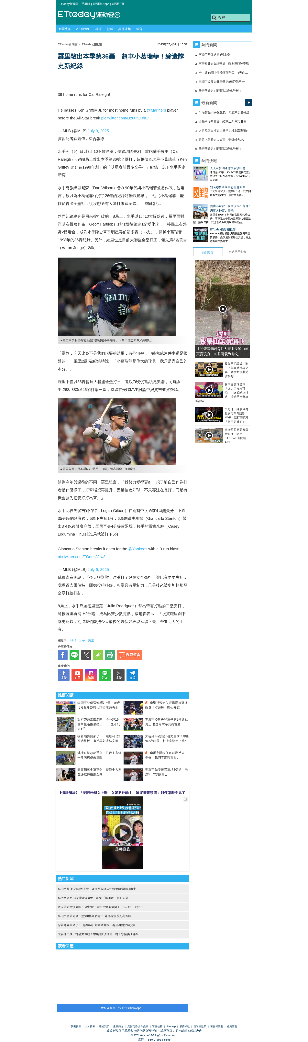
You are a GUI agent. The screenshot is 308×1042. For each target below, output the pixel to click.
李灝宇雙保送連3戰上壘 (214, 54)
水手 (82, 640)
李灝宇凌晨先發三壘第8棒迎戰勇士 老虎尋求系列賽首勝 (94, 916)
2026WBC (83, 29)
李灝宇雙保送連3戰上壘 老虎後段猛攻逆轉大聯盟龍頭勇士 (97, 889)
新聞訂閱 (118, 4)
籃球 (110, 29)
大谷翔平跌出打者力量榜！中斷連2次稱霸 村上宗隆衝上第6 (98, 934)
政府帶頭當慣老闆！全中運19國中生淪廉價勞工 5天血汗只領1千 (98, 724)
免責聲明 (232, 1026)
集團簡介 (118, 1026)
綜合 (139, 29)
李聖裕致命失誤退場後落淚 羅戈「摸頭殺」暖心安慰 (93, 898)
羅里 (91, 640)
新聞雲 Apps (101, 4)
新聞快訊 (64, 29)
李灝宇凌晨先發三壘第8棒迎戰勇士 (222, 81)
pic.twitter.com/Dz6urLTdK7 (125, 118)
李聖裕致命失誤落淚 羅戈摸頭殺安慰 (224, 63)
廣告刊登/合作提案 (137, 1026)
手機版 (85, 4)
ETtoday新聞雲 (69, 4)
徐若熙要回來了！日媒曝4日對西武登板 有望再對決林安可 (97, 925)
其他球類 (124, 29)
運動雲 (92, 15)
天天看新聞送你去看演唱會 (227, 168)
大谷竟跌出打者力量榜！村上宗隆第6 (223, 130)
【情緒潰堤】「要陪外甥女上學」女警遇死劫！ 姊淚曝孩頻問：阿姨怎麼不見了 (121, 793)
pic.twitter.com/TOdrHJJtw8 (81, 557)
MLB (73, 640)
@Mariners (156, 110)
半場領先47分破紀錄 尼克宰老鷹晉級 (224, 112)
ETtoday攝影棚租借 (223, 229)
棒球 (98, 29)
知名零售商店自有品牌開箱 (227, 187)
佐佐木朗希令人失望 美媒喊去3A (221, 139)
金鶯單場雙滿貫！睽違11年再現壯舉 (222, 121)
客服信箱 (157, 1026)
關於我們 (104, 1026)
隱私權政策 (200, 1026)
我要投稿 (76, 1026)
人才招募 (90, 1026)
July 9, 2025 (98, 131)
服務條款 (185, 1026)
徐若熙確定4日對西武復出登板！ (220, 90)
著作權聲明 (216, 1026)
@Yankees (137, 549)
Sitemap (171, 1026)
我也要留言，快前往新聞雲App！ (122, 1008)
